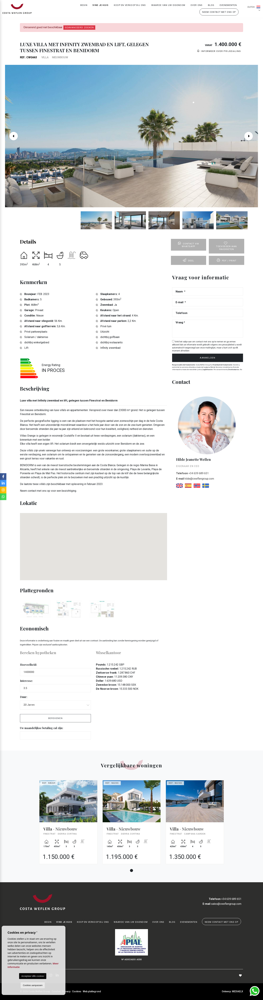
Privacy (66, 991)
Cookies (76, 991)
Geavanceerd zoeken (79, 27)
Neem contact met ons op (219, 13)
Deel (188, 260)
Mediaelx (237, 991)
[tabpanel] (68, 824)
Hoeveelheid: (28, 664)
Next (251, 136)
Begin (84, 6)
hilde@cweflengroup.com (195, 478)
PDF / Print (226, 260)
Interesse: (26, 681)
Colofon (56, 991)
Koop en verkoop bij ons (130, 6)
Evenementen (228, 6)
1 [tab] (131, 870)
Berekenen (55, 718)
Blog (211, 6)
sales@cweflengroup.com (222, 903)
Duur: (23, 697)
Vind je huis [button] (100, 6)
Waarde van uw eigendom (168, 6)
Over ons (196, 6)
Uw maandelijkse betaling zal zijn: (41, 728)
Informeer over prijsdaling (219, 51)
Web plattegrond (92, 991)
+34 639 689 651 (192, 473)
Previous (12, 136)
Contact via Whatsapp (188, 245)
